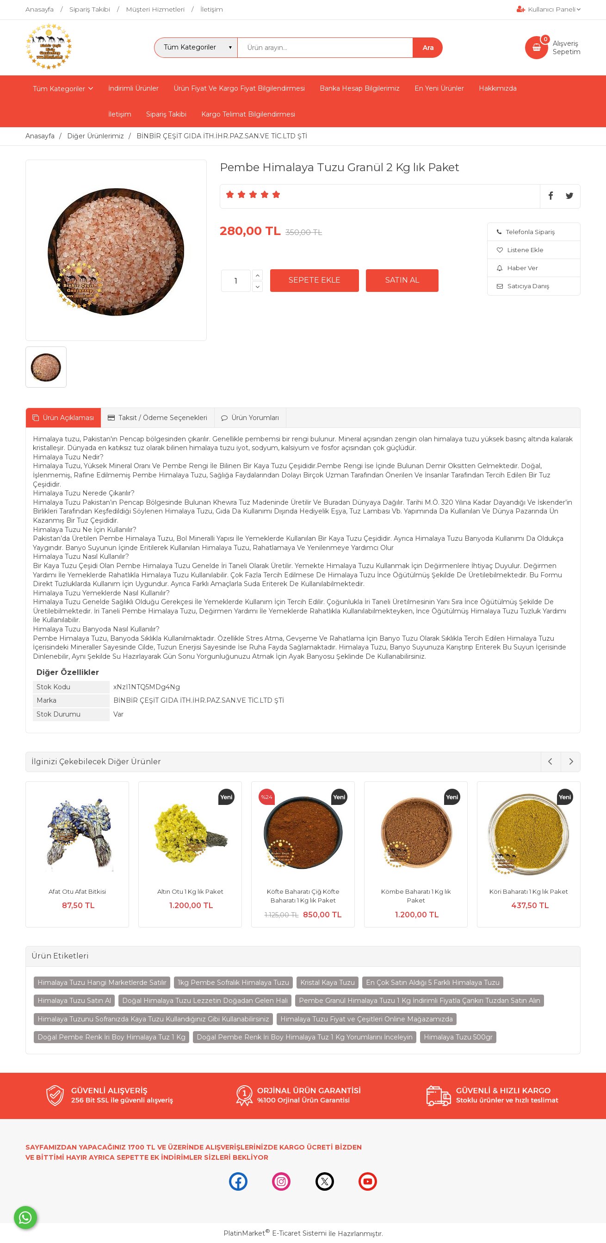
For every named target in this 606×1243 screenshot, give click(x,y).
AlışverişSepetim (567, 47)
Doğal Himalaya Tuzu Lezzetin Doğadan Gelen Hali (205, 1000)
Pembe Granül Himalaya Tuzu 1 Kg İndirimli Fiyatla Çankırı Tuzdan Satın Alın (419, 1000)
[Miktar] (236, 281)
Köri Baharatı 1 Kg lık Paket (528, 891)
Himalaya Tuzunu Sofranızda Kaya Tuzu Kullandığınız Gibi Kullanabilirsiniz (153, 1019)
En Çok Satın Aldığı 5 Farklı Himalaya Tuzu (433, 982)
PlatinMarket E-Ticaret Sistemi (275, 1233)
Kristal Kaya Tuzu (327, 982)
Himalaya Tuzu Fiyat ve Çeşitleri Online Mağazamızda (366, 1019)
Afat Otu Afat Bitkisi (77, 891)
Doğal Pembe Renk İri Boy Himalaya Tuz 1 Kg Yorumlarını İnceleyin (305, 1037)
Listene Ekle (520, 250)
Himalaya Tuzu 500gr (458, 1037)
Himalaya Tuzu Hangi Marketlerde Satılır (102, 982)
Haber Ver (517, 268)
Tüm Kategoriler (59, 89)
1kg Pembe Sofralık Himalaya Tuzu (233, 982)
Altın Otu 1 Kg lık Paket (190, 891)
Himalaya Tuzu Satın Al (74, 1000)
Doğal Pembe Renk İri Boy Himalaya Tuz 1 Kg (111, 1037)
